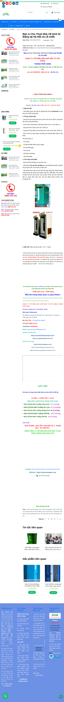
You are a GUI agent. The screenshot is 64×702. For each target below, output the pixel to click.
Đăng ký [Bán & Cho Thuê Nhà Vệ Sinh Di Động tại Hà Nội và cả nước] (54, 3)
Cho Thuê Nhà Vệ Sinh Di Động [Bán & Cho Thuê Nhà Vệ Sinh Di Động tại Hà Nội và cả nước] (44, 48)
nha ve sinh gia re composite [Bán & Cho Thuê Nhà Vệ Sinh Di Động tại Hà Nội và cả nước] (50, 511)
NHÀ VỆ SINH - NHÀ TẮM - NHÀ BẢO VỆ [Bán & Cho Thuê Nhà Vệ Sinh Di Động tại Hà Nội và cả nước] (30, 21)
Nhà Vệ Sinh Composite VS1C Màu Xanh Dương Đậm (53, 586)
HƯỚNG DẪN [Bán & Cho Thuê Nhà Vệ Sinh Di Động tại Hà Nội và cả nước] (19, 25)
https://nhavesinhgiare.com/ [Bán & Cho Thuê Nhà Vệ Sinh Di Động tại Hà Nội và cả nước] (43, 344)
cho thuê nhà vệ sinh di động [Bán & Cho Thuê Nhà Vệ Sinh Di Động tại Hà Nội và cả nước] (33, 511)
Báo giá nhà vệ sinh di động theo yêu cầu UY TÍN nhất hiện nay (53, 549)
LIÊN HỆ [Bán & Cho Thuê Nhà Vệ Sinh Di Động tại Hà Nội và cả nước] (27, 25)
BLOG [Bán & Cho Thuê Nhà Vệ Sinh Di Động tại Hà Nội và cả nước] (11, 25)
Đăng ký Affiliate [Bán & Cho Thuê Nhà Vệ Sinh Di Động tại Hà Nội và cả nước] (46, 7)
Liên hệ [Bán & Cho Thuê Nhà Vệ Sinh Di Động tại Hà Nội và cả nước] (32, 592)
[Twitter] (48, 519)
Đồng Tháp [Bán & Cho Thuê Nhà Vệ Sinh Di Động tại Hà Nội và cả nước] (15, 205)
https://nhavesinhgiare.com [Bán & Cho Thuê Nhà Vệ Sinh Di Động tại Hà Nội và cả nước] (46, 472)
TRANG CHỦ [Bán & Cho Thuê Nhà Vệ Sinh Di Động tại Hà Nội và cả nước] (4, 21)
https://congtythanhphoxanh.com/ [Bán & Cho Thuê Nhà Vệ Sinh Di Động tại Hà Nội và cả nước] (42, 335)
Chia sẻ (41, 519)
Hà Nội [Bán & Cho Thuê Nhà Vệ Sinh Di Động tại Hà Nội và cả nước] (10, 213)
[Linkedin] (51, 519)
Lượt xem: (46, 40)
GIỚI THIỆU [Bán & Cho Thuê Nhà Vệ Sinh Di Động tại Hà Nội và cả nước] (14, 21)
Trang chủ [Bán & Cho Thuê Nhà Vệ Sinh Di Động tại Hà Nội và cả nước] (4, 29)
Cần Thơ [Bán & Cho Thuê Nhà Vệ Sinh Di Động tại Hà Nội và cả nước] (3, 207)
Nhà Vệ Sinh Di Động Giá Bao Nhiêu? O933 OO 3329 (14, 86)
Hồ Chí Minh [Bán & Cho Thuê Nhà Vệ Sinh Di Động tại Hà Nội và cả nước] (12, 203)
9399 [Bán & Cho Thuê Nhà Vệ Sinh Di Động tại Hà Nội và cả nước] (51, 40)
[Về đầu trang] (60, 696)
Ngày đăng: (26, 40)
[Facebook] (45, 519)
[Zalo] (61, 519)
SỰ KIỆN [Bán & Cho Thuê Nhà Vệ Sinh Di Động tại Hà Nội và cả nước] (5, 25)
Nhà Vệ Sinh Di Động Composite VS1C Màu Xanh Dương (32, 586)
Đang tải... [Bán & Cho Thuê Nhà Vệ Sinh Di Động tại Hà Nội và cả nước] (43, 368)
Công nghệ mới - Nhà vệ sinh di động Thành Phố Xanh (14, 62)
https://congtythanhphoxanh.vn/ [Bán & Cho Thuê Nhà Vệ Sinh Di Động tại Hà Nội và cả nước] (42, 338)
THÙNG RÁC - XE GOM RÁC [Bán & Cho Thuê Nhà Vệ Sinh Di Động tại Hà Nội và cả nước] (51, 21)
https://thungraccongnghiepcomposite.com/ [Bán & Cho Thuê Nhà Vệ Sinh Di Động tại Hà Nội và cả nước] (42, 350)
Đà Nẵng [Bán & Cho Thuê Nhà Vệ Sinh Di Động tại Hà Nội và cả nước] (11, 209)
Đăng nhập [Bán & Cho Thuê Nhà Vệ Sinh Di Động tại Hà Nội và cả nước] (45, 3)
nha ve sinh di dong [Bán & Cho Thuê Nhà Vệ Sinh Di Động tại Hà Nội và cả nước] (32, 509)
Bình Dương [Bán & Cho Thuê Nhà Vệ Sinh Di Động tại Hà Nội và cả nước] (7, 205)
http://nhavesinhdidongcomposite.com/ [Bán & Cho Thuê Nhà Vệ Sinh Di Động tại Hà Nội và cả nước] (42, 347)
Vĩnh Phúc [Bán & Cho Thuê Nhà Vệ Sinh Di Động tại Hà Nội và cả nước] (16, 213)
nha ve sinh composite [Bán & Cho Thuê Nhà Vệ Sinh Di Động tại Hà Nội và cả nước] (45, 509)
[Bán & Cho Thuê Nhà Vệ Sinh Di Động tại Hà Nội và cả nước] (3, 0)
